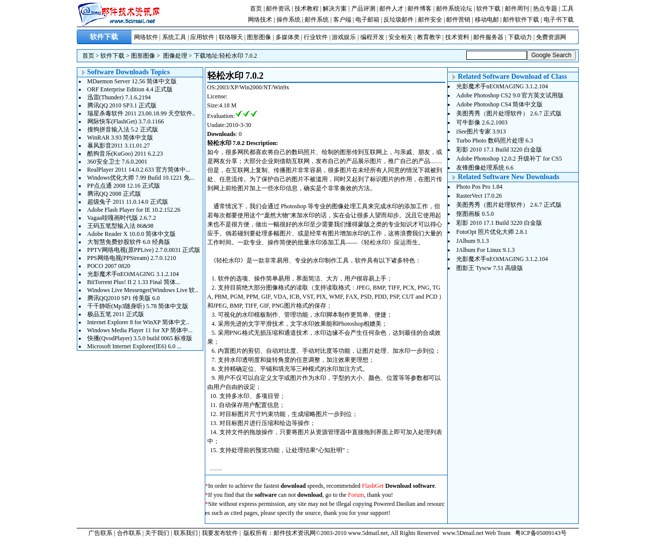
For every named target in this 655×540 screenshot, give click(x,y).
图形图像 (259, 37)
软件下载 (488, 8)
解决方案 (335, 8)
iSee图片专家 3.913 (481, 131)
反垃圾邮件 (398, 19)
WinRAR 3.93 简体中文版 (120, 137)
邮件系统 (317, 19)
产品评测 (363, 8)
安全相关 (400, 37)
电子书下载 (559, 19)
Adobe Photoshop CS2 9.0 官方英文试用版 (510, 95)
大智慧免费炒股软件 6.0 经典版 (128, 241)
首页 (256, 8)
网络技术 (260, 19)
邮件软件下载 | (523, 19)
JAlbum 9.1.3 (472, 240)
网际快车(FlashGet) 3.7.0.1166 (125, 121)
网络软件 (146, 37)
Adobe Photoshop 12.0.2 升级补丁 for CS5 (509, 158)
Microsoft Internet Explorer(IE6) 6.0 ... (134, 346)
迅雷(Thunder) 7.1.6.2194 (119, 97)
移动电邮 (487, 19)
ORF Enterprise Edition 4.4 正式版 (130, 89)
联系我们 (186, 532)
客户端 (342, 19)
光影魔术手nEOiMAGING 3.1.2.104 (133, 274)
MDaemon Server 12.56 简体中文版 (132, 81)
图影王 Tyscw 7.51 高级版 (489, 268)
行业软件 (316, 37)
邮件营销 (458, 19)
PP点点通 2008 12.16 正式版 (123, 185)
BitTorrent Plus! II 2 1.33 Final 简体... (133, 282)
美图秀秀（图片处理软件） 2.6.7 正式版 (509, 113)
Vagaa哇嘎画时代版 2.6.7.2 (121, 217)
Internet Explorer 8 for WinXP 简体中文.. (138, 322)
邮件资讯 (278, 8)
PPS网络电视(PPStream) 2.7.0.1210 (131, 257)
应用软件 (202, 37)
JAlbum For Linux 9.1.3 (485, 249)
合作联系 (129, 532)
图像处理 (175, 55)
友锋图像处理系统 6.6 (484, 167)
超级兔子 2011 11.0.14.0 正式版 (127, 201)
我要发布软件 (220, 532)
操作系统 (289, 19)
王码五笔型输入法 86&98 (120, 225)
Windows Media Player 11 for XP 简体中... (140, 330)
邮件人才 (391, 8)
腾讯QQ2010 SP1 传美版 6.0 (123, 298)
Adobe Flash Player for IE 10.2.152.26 (134, 209)
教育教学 (429, 37)
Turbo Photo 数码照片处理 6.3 (494, 140)
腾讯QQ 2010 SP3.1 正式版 (122, 105)
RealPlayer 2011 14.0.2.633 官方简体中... (138, 169)
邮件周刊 (517, 8)
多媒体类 (288, 37)
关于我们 (157, 532)
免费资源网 (551, 37)
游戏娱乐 (344, 37)
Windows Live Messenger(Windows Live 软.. (142, 290)
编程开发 (372, 37)
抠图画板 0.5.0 (475, 213)
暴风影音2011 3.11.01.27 (118, 145)
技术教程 (307, 8)
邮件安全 (430, 19)
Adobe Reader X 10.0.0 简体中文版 (131, 233)
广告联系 (100, 532)
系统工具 (174, 37)
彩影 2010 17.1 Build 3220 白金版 (499, 149)
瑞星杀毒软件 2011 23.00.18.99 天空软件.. (141, 113)
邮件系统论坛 (454, 8)
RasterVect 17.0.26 (479, 195)
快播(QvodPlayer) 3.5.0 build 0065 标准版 (140, 338)
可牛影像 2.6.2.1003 (481, 122)
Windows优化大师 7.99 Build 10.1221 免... (140, 177)
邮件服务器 (488, 37)
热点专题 (545, 8)
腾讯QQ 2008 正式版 (114, 193)
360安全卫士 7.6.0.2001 (117, 161)
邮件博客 (420, 8)
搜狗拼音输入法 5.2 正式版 (122, 129)
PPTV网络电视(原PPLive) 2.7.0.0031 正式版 (144, 249)
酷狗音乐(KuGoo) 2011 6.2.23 (125, 153)
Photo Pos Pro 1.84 (479, 186)
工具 (568, 8)
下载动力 (520, 37)
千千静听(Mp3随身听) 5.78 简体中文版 (138, 306)
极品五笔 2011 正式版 (116, 314)
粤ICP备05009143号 (541, 532)
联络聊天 (231, 37)
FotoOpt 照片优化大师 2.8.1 (492, 231)
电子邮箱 (367, 19)
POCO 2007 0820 (108, 265)
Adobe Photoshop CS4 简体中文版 (499, 104)
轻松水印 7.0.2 (238, 55)
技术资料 (457, 37)
